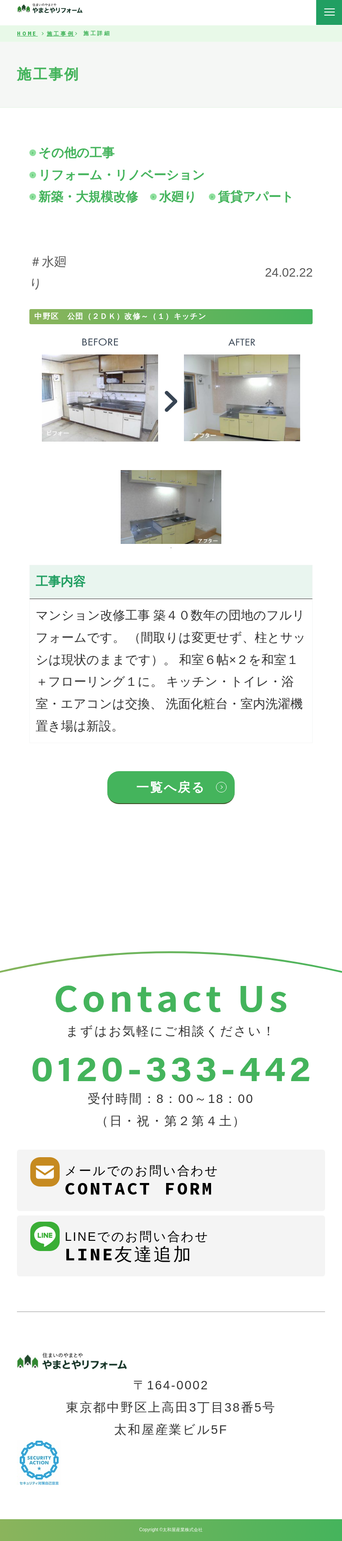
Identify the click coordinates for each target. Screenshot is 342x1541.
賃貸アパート (256, 197)
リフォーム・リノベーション (121, 175)
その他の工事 (76, 153)
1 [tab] (171, 547)
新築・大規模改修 (88, 197)
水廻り (178, 197)
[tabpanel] (171, 507)
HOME (27, 33)
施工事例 (60, 33)
